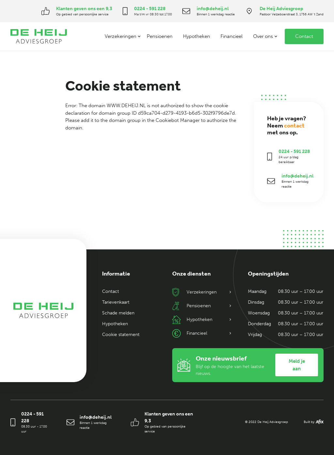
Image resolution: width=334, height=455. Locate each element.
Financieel (231, 36)
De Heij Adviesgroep (281, 8)
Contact (304, 36)
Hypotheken (196, 36)
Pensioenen (160, 36)
